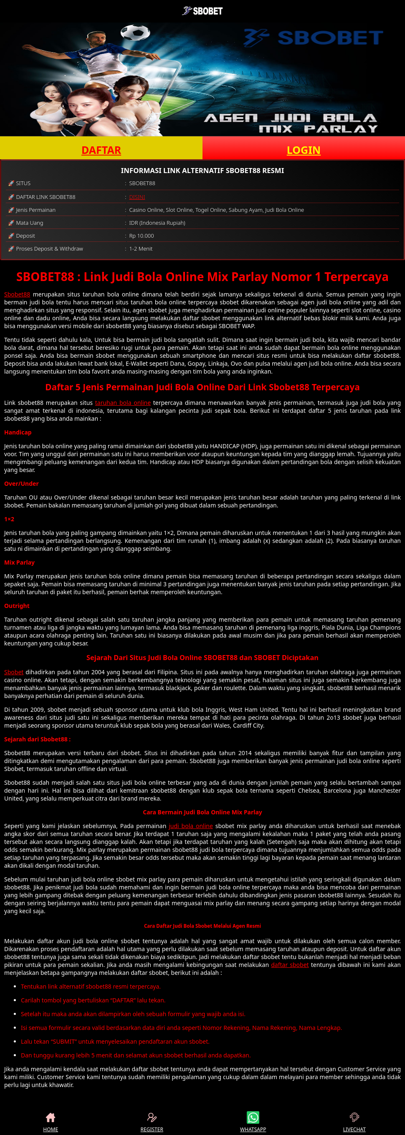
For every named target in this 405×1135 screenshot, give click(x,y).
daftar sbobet (290, 965)
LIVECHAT (354, 1122)
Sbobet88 (17, 294)
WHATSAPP (253, 1122)
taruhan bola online (123, 403)
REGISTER (152, 1122)
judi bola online (191, 826)
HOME (50, 1122)
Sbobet (13, 672)
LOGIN (304, 150)
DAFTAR (101, 150)
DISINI (137, 197)
